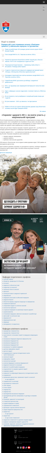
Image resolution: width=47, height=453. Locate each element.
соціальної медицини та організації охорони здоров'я (18, 309)
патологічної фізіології (10, 307)
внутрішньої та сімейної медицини (13, 347)
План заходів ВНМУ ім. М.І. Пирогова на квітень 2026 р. (20, 54)
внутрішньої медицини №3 (11, 345)
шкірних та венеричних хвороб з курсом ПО (16, 422)
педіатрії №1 (7, 389)
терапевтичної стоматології (11, 405)
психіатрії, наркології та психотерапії (14, 399)
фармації (6, 322)
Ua (43, 7)
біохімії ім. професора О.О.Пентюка (14, 281)
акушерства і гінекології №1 (11, 331)
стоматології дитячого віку (11, 401)
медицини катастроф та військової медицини (16, 297)
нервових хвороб (8, 371)
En (43, 10)
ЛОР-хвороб (7, 385)
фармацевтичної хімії (10, 320)
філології (6, 291)
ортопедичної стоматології (11, 383)
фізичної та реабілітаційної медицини (14, 367)
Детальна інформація (6, 152)
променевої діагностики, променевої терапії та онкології (19, 377)
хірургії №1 (7, 411)
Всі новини (43, 111)
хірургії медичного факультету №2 (13, 409)
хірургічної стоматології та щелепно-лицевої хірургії (18, 420)
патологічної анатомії (9, 361)
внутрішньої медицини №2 (11, 343)
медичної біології (8, 299)
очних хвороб (7, 387)
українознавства (8, 312)
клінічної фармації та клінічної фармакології (16, 363)
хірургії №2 (7, 415)
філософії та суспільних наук (12, 316)
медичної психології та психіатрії (13, 365)
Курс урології (9, 413)
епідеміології (7, 375)
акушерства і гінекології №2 (11, 333)
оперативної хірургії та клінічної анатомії (15, 305)
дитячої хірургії (8, 351)
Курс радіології (10, 379)
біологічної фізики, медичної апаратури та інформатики (19, 301)
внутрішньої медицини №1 (11, 341)
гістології (6, 283)
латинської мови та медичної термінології (15, 293)
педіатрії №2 (7, 391)
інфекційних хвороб (9, 359)
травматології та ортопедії (11, 381)
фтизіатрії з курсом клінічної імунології (14, 407)
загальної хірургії (8, 357)
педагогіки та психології (10, 287)
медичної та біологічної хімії (11, 285)
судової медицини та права (11, 403)
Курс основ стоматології (12, 417)
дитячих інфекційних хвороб (11, 349)
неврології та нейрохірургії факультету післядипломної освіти (21, 373)
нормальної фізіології (10, 303)
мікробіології (7, 295)
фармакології (7, 318)
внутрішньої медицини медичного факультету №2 (17, 339)
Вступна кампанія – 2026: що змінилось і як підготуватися (21, 101)
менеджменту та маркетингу (11, 324)
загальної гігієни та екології (11, 289)
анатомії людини (8, 279)
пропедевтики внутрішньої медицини (14, 393)
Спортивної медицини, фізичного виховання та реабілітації (20, 314)
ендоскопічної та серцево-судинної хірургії (15, 369)
